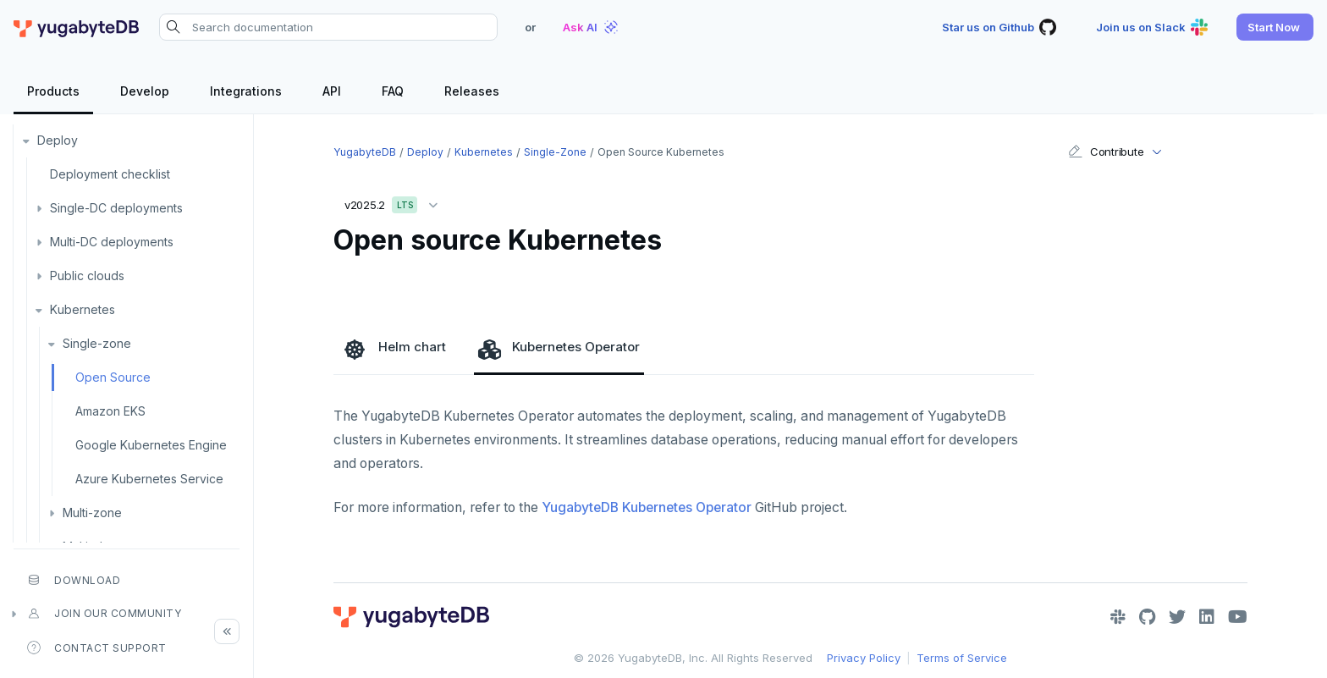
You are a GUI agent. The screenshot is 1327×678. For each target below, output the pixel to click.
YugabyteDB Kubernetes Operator (647, 507)
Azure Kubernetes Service (149, 478)
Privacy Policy (863, 657)
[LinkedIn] (1206, 617)
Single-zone (97, 343)
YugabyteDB (364, 152)
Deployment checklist (110, 174)
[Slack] (1118, 617)
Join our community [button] (104, 613)
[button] (1274, 27)
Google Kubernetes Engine (151, 445)
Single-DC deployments (116, 208)
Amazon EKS (110, 411)
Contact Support (97, 647)
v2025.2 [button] (395, 201)
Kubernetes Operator (559, 348)
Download (73, 580)
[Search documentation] (328, 27)
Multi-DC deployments (111, 241)
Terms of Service (962, 657)
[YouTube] (1237, 617)
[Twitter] (1177, 617)
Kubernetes (82, 309)
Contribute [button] (1105, 151)
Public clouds (87, 275)
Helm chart (395, 348)
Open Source (113, 377)
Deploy (57, 140)
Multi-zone (92, 512)
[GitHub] (1147, 617)
